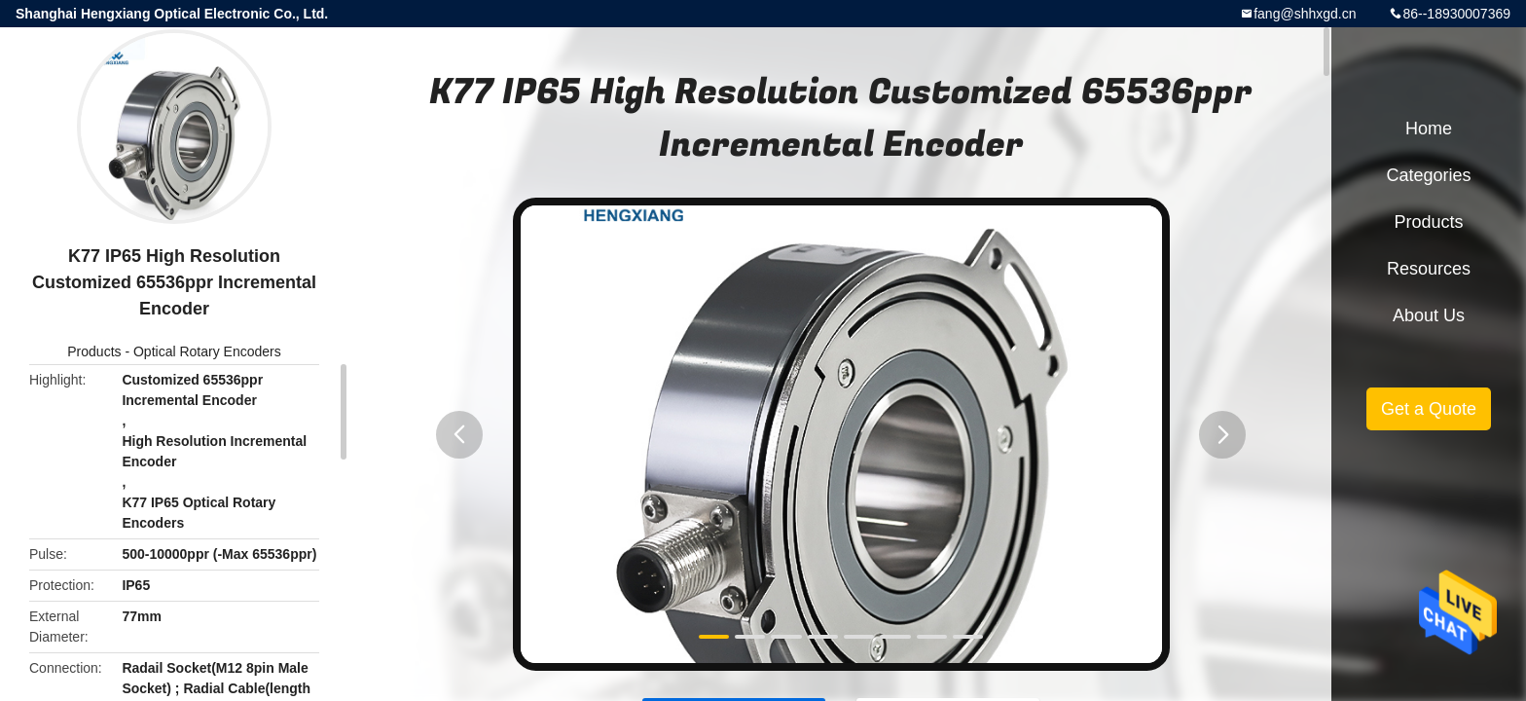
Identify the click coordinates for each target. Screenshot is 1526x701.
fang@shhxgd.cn (1305, 13)
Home (1428, 128)
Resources (1429, 268)
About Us (1429, 315)
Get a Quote (1428, 409)
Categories (1428, 175)
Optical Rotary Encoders (207, 351)
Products (94, 351)
